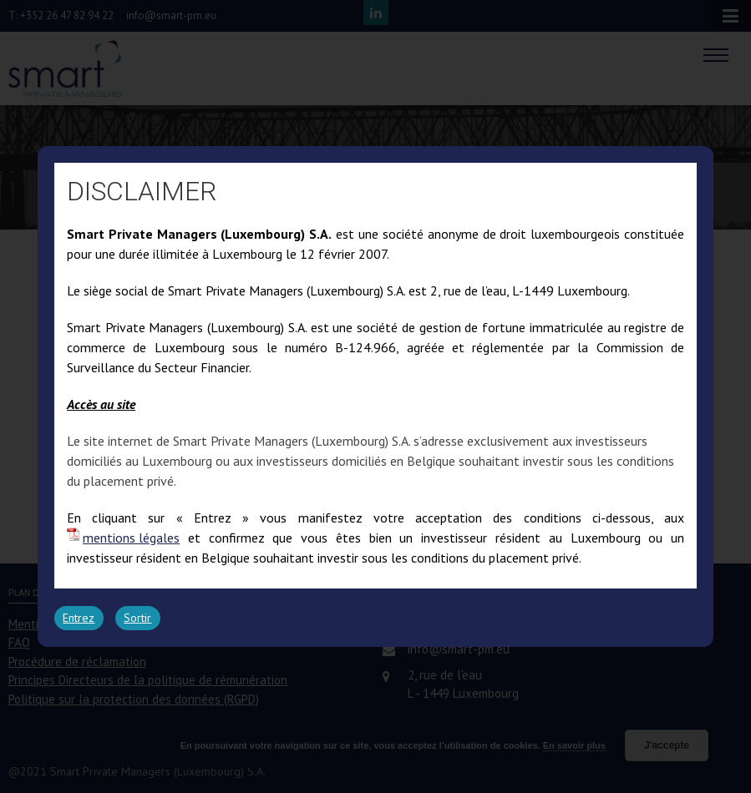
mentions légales (131, 537)
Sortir (137, 617)
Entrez (78, 617)
